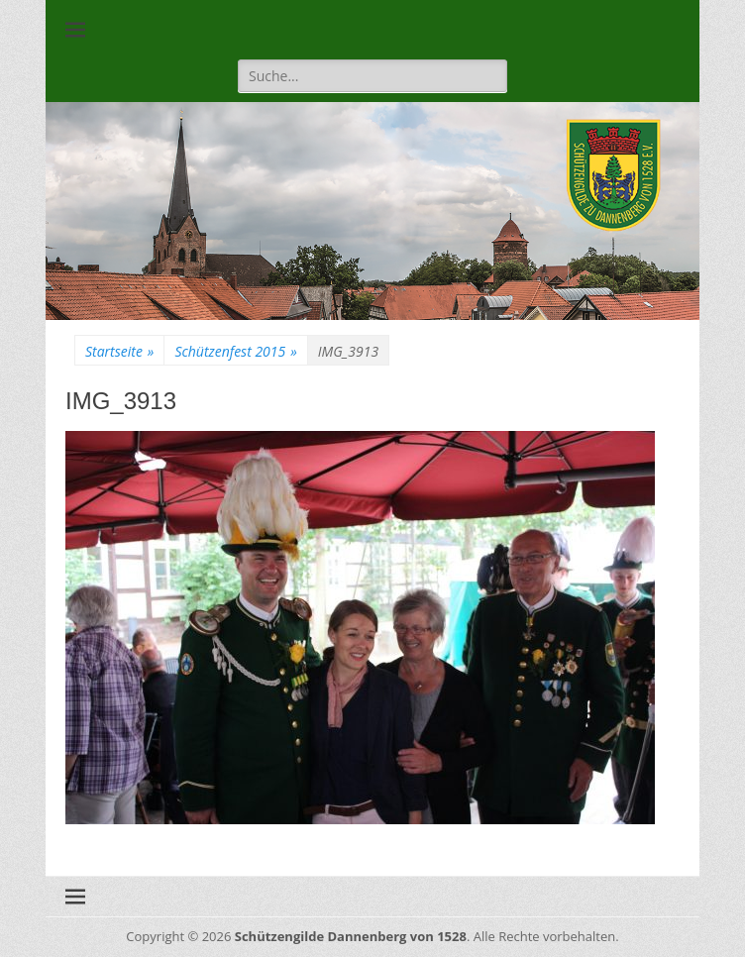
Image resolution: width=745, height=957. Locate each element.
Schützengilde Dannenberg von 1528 (351, 936)
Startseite (119, 351)
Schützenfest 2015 (235, 351)
